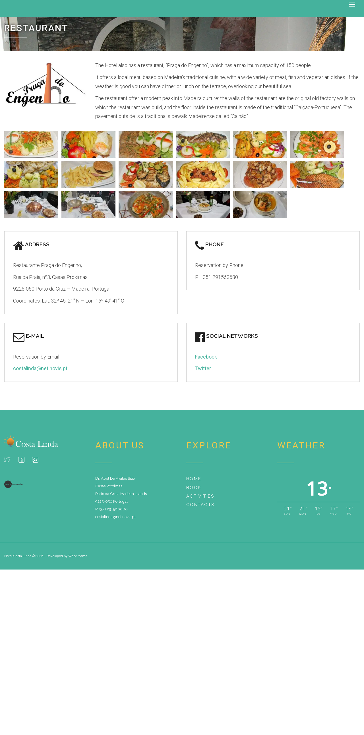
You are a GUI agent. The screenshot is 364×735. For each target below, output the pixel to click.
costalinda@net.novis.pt (40, 368)
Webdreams (77, 556)
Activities (200, 496)
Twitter (203, 368)
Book (193, 487)
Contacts (200, 504)
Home (193, 478)
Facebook (206, 356)
